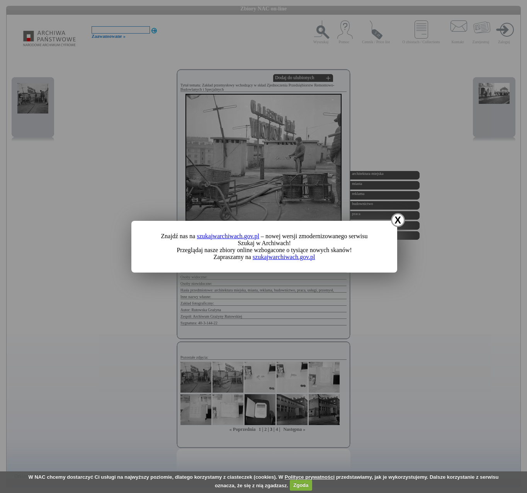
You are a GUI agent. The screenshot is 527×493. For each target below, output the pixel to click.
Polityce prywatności (310, 477)
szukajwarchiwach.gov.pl (228, 236)
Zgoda (300, 485)
